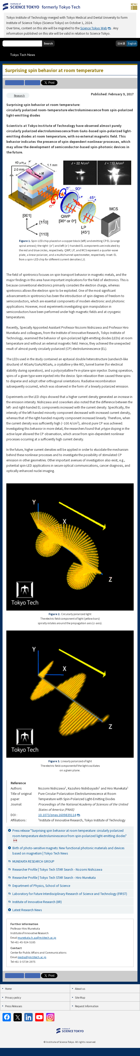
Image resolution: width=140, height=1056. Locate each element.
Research (19, 95)
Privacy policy (13, 997)
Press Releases (13, 1006)
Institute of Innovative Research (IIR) (37, 902)
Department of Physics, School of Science (41, 885)
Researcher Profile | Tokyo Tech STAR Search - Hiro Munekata (54, 877)
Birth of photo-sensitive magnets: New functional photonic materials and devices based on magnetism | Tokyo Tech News (68, 850)
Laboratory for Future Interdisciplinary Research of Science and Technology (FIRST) (69, 893)
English (132, 43)
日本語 (121, 43)
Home (8, 989)
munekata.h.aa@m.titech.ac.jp (37, 937)
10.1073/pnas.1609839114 (57, 815)
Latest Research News (27, 910)
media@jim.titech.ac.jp (32, 957)
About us (80, 989)
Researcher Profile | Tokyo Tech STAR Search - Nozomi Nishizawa (57, 869)
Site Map (80, 997)
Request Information (86, 1006)
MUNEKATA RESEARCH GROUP (33, 861)
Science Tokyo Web (93, 28)
